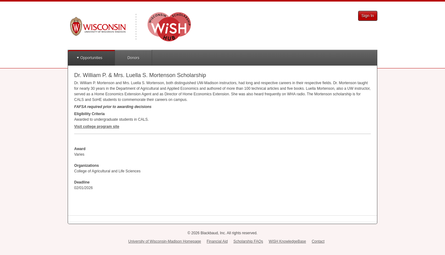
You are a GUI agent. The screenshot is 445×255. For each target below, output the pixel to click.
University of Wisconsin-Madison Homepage (164, 241)
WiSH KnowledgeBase (287, 241)
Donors (133, 58)
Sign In (368, 15)
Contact (318, 241)
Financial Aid (217, 241)
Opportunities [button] (91, 58)
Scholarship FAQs (248, 241)
